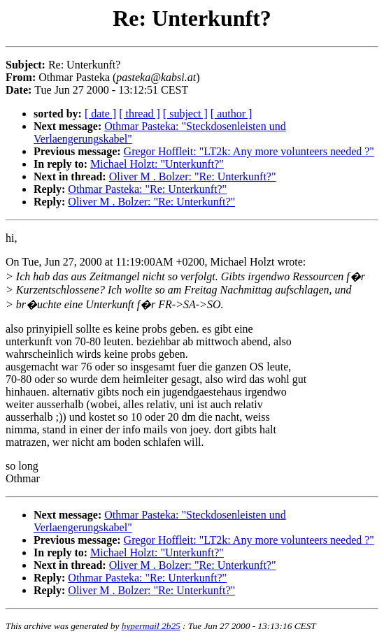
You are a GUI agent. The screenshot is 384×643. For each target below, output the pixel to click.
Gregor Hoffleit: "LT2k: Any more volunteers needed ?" (249, 151)
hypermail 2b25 (151, 626)
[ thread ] (139, 114)
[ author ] (232, 114)
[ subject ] (185, 114)
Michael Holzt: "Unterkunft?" (157, 164)
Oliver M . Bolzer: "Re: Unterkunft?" (192, 176)
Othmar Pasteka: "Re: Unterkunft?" (147, 189)
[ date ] (100, 114)
